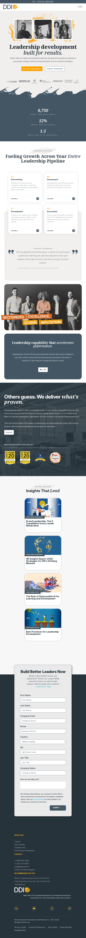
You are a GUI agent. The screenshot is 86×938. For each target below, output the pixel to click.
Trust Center (52, 927)
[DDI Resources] (70, 908)
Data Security (19, 845)
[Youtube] (34, 908)
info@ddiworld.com (21, 867)
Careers (17, 842)
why (43, 370)
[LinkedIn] (16, 908)
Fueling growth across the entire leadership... (32, 882)
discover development (32, 69)
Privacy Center (20, 927)
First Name (25, 695)
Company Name (27, 768)
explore (9, 432)
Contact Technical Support (24, 870)
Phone (23, 726)
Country (24, 737)
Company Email (27, 716)
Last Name (25, 705)
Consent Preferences (37, 927)
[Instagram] (52, 908)
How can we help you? (29, 779)
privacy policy (38, 799)
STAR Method (19, 885)
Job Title (24, 757)
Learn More (14, 198)
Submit (58, 808)
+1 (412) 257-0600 (21, 864)
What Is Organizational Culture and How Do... (32, 878)
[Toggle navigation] (80, 7)
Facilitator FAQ (19, 848)
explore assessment (55, 69)
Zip (21, 747)
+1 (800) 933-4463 (43, 687)
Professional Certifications (24, 851)
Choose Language (45, 2)
